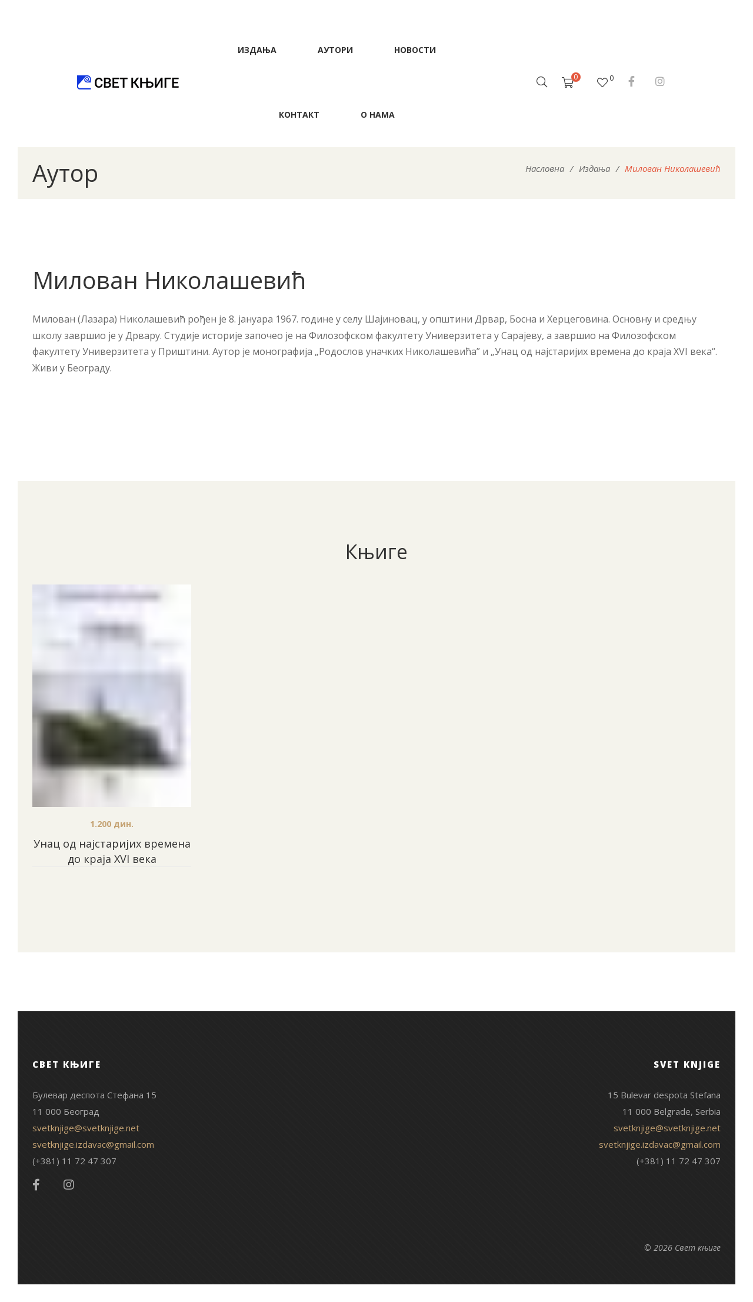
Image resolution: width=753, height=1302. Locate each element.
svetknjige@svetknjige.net (85, 1128)
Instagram (660, 81)
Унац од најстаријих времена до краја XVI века (112, 851)
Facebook (631, 81)
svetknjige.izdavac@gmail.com (93, 1144)
